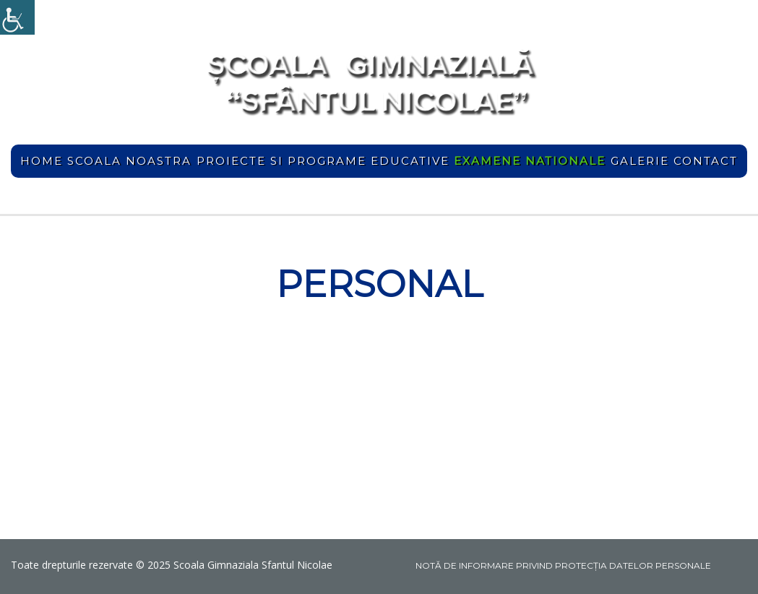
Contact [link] (705, 161)
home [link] (41, 161)
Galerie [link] (640, 161)
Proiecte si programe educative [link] (323, 161)
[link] (17, 17)
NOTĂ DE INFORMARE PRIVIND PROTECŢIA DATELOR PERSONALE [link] (563, 565)
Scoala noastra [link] (129, 161)
